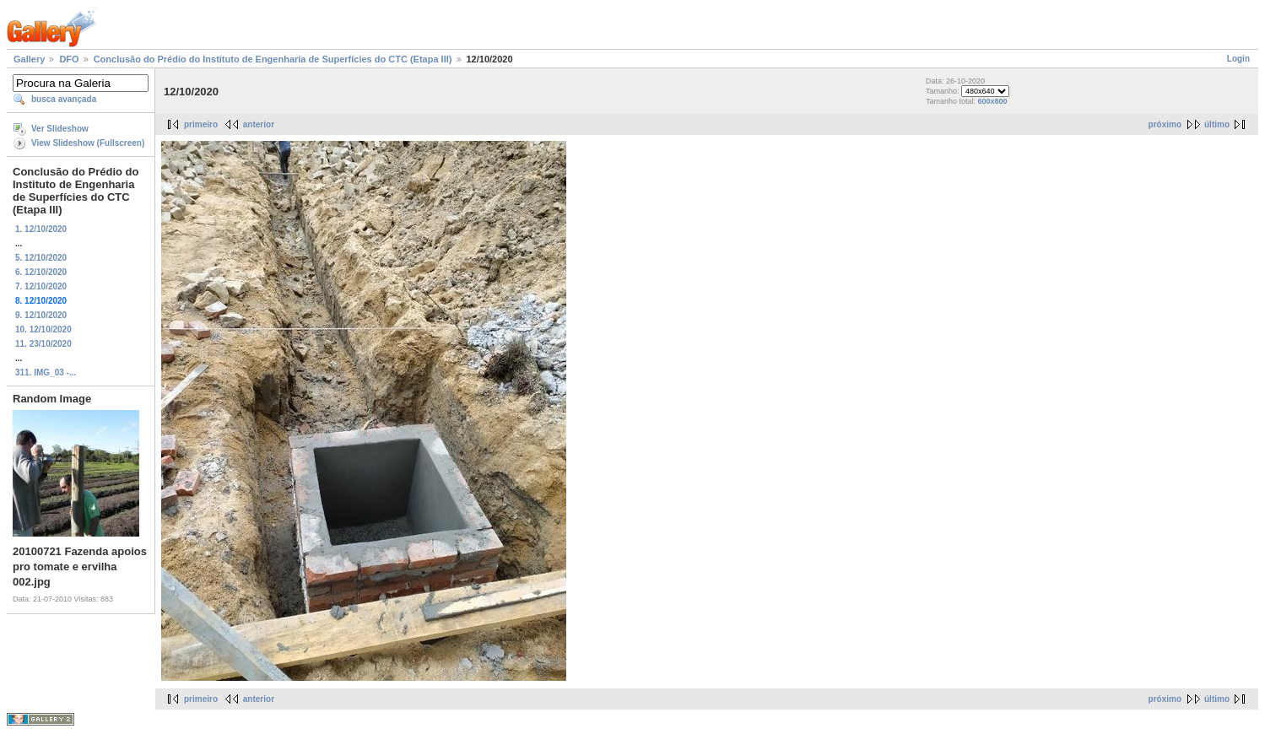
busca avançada (63, 99)
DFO (68, 59)
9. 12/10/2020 (41, 315)
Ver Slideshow (60, 128)
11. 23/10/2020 (43, 343)
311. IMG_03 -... (45, 372)
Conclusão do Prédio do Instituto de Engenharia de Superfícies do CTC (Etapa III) (273, 59)
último (1217, 124)
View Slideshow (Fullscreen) (87, 143)
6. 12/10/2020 (41, 272)
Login (1238, 58)
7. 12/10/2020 (41, 286)
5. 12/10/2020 (41, 257)
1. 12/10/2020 (41, 229)
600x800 (992, 101)
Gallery (29, 59)
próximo (1165, 124)
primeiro (201, 124)
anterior (258, 124)
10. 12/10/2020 (43, 329)
